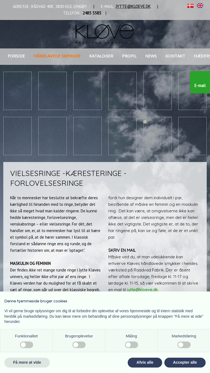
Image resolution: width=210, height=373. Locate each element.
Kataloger (101, 56)
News (151, 56)
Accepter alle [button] (185, 362)
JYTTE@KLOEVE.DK (133, 6)
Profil (129, 56)
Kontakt (175, 56)
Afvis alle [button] (144, 362)
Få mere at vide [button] (27, 362)
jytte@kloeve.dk (142, 289)
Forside (16, 56)
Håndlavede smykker (57, 56)
